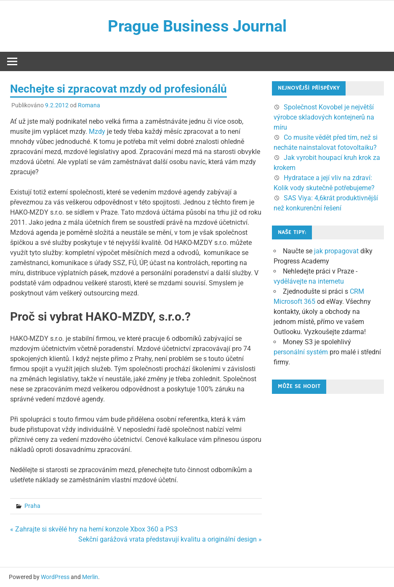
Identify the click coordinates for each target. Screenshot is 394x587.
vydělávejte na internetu (309, 281)
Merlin (90, 577)
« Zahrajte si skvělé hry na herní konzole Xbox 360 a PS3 (94, 529)
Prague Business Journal (197, 26)
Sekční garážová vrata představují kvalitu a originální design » (170, 539)
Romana (89, 105)
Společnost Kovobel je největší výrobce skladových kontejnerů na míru (324, 117)
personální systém (301, 352)
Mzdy (97, 131)
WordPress (55, 577)
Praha (32, 505)
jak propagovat (336, 251)
